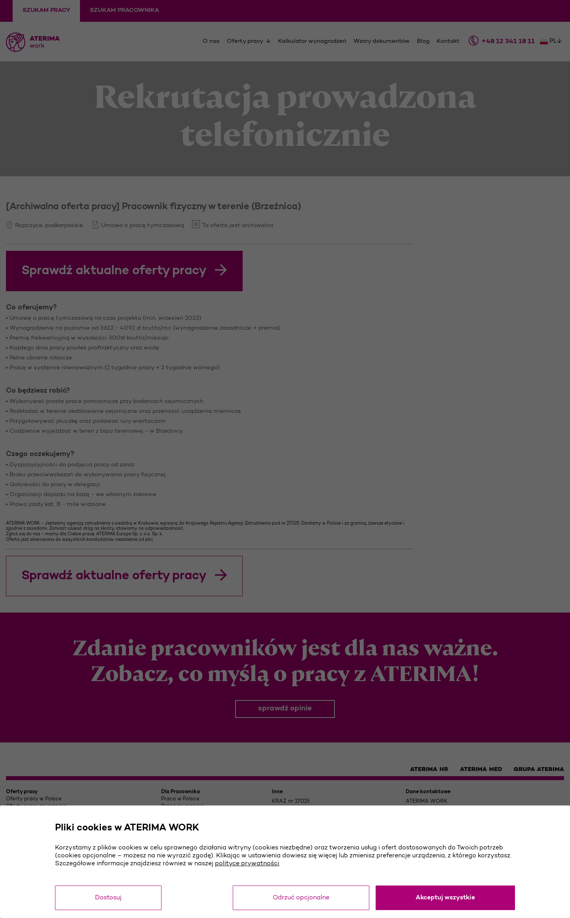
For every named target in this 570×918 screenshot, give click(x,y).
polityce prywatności (247, 864)
